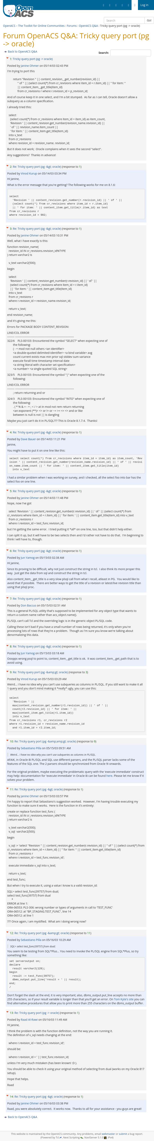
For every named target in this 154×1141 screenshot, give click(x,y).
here (109, 776)
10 (11, 741)
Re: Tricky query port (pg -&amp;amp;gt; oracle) (45, 741)
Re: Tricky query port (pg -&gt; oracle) (37, 167)
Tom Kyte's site (124, 999)
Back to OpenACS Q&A (22, 51)
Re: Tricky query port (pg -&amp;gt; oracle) (40, 672)
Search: (104, 53)
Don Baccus (29, 605)
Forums (72, 26)
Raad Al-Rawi (29, 1019)
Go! (149, 20)
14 (11, 1096)
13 (11, 1013)
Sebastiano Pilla (31, 748)
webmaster (108, 1134)
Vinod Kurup (29, 173)
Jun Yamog (28, 558)
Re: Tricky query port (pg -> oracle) (36, 1013)
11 (11, 789)
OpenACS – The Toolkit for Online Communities (34, 26)
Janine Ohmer (30, 66)
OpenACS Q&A (88, 26)
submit (123, 1134)
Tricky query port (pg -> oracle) (33, 59)
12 (11, 933)
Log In (144, 5)
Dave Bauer (29, 439)
